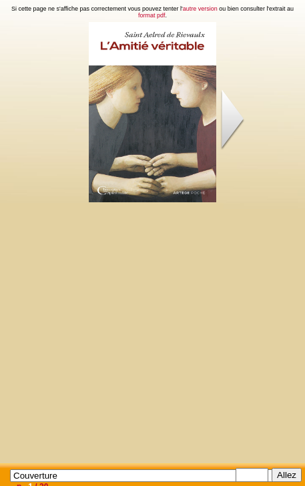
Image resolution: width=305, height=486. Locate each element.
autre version (200, 8)
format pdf (152, 15)
